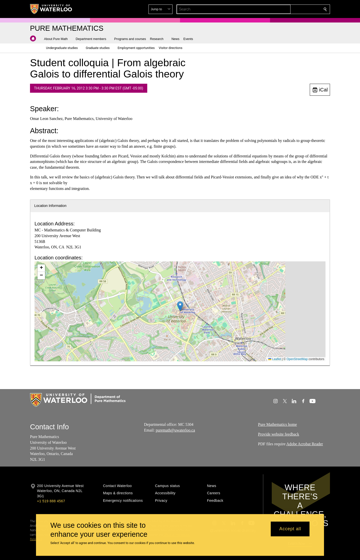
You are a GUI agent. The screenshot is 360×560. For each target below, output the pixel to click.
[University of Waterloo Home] (51, 9)
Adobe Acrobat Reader (304, 444)
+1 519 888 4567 (51, 501)
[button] (289, 9)
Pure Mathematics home (277, 424)
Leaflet (274, 359)
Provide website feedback (278, 434)
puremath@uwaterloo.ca (175, 430)
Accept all (290, 529)
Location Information (50, 206)
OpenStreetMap (297, 359)
